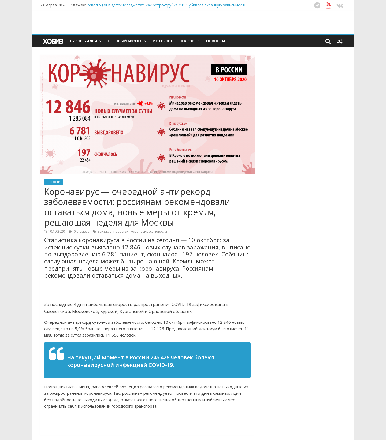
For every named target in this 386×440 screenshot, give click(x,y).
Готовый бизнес (125, 40)
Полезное (189, 40)
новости (160, 231)
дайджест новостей (113, 231)
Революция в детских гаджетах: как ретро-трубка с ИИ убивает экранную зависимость (167, 5)
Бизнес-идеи (83, 40)
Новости (215, 40)
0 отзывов (79, 231)
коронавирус (141, 231)
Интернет (163, 40)
